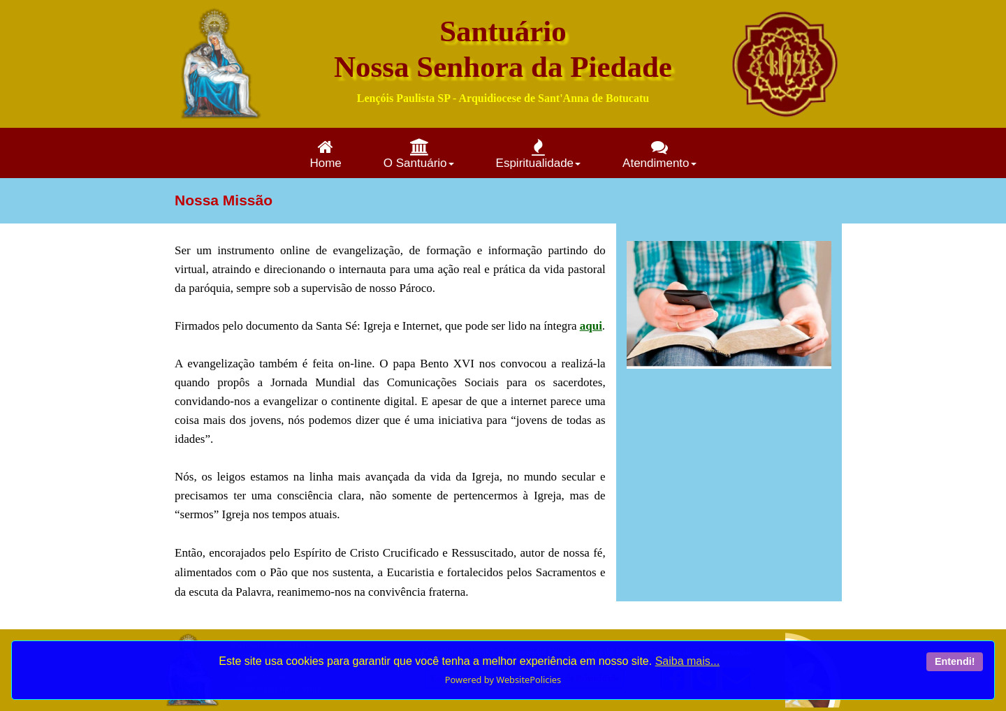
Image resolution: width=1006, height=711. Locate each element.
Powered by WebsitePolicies (503, 679)
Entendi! (955, 661)
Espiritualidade (538, 154)
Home (325, 154)
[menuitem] (325, 153)
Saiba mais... (687, 661)
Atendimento (659, 154)
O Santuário (419, 154)
